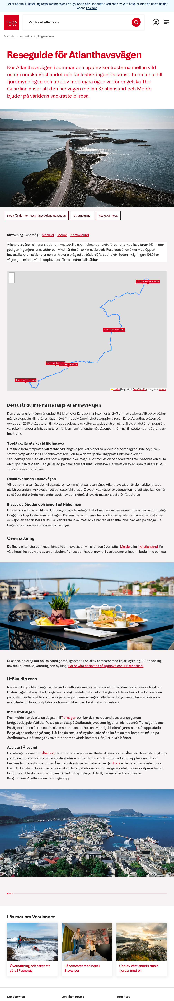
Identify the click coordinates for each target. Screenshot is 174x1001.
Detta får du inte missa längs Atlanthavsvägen (36, 215)
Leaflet (115, 389)
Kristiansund (79, 235)
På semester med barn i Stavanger (82, 968)
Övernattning (82, 215)
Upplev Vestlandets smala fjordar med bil (138, 968)
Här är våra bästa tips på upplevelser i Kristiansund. (105, 666)
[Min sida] (156, 22)
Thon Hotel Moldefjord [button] (114, 329)
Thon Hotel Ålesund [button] (55, 363)
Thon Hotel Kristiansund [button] (148, 281)
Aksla (116, 763)
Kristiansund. (149, 546)
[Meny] (166, 22)
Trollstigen (68, 718)
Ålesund (48, 235)
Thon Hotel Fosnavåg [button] (26, 380)
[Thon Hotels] (11, 22)
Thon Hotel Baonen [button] (68, 364)
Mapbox (162, 389)
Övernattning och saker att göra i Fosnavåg (30, 968)
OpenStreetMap (140, 389)
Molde (62, 235)
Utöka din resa (108, 215)
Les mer (91, 8)
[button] (11, 275)
